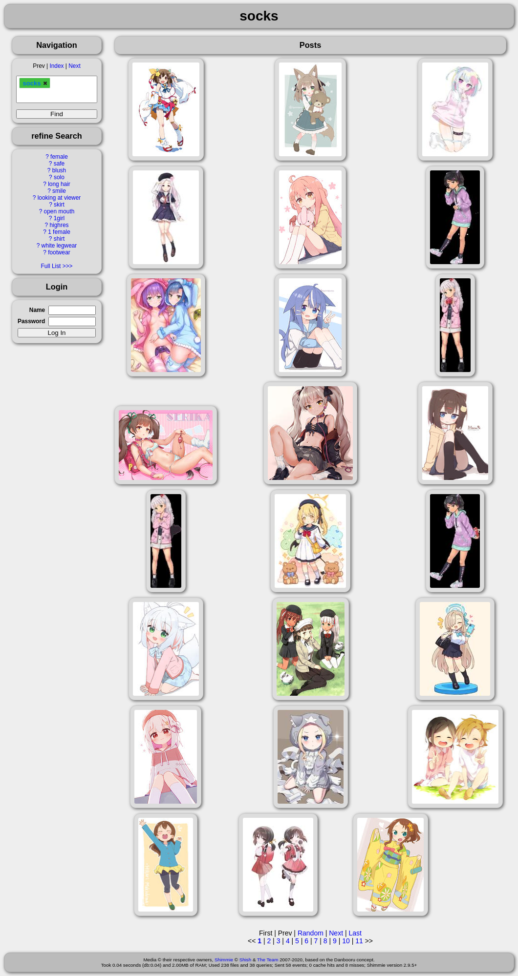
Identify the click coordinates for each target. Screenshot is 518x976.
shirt (59, 238)
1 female (59, 231)
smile (59, 190)
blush (59, 170)
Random (311, 933)
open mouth (59, 211)
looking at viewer (59, 197)
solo (59, 177)
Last (354, 933)
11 (359, 941)
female (59, 156)
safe (59, 163)
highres (58, 225)
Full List (51, 266)
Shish (245, 959)
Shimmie (224, 959)
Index (56, 65)
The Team (267, 959)
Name (37, 310)
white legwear (59, 245)
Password (31, 321)
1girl (59, 218)
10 (346, 941)
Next (74, 65)
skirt (59, 204)
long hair (59, 184)
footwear (59, 252)
